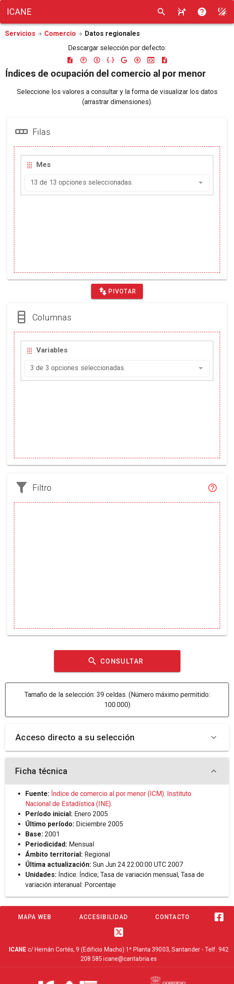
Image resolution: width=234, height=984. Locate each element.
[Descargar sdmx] (97, 60)
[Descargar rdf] (137, 60)
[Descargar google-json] (124, 60)
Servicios (20, 34)
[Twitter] (118, 932)
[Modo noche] (222, 12)
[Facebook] (219, 917)
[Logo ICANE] (19, 12)
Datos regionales (112, 34)
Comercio (60, 34)
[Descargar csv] (164, 60)
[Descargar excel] (70, 60)
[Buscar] (161, 12)
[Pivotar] (117, 291)
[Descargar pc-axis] (83, 60)
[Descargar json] (110, 60)
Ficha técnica (117, 771)
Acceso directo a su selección (117, 737)
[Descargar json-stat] (151, 60)
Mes (43, 164)
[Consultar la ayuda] (182, 12)
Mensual (81, 844)
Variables (51, 350)
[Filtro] (212, 487)
